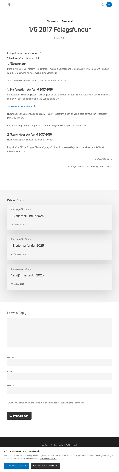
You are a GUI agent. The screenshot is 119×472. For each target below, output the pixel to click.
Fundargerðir (68, 21)
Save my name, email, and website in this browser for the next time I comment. (47, 402)
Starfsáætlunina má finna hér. (21, 106)
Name (10, 357)
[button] (109, 4)
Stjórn (28, 209)
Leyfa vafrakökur (16, 466)
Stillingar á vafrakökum (45, 466)
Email (10, 371)
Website (11, 385)
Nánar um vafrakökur (48, 458)
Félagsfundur (52, 21)
